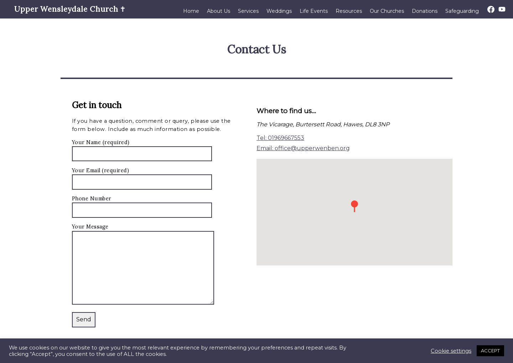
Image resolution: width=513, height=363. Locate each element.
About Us (218, 11)
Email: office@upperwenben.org (303, 148)
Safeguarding (462, 11)
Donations (424, 11)
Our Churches (387, 11)
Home (191, 11)
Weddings (279, 11)
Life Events (314, 11)
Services (248, 11)
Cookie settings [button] (451, 351)
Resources (349, 11)
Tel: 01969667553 (280, 138)
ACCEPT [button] (490, 350)
